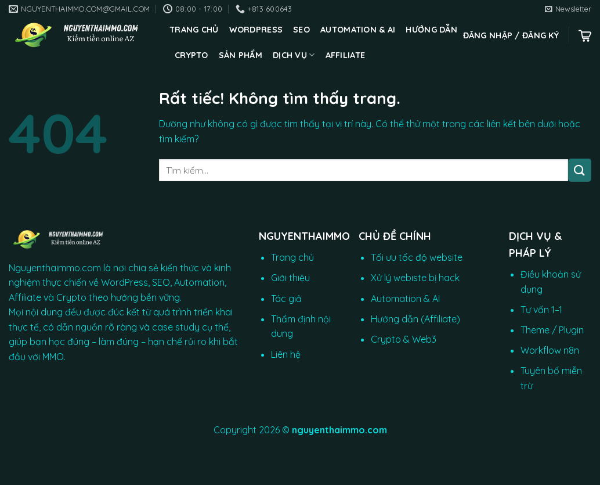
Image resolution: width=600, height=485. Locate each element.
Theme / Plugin (552, 330)
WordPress (256, 29)
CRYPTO (191, 55)
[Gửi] (579, 170)
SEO (301, 29)
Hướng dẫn (431, 29)
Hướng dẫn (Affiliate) (415, 319)
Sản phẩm (240, 55)
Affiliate (346, 55)
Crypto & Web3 (403, 339)
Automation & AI (357, 29)
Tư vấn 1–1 (541, 309)
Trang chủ (194, 29)
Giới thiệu (290, 277)
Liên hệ (286, 354)
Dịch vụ (294, 54)
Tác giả (286, 298)
